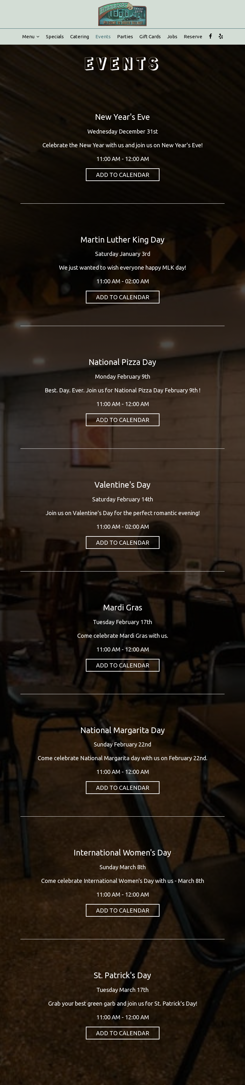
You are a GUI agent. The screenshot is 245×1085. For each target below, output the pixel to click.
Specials (55, 36)
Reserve (193, 36)
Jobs (172, 36)
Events (103, 36)
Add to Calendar (122, 174)
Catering (79, 36)
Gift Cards (150, 36)
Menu (31, 36)
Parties (125, 36)
